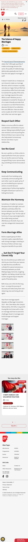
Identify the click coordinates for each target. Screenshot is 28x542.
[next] (4, 9)
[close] (26, 2)
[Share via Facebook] (23, 20)
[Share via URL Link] (25, 20)
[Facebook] (4, 476)
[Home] (3, 19)
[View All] (14, 425)
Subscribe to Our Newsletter (21, 540)
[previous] (2, 9)
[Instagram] (7, 476)
